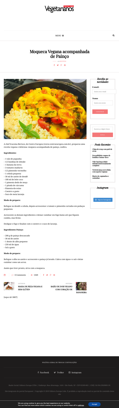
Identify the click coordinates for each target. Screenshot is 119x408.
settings (81, 405)
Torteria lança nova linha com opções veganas (101, 171)
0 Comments (20, 275)
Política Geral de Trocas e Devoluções (59, 362)
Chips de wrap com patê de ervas (102, 150)
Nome (95, 98)
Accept (94, 404)
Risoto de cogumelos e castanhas (100, 177)
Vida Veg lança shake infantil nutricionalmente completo (101, 164)
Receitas (63, 61)
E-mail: (95, 87)
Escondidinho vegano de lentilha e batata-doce (101, 156)
